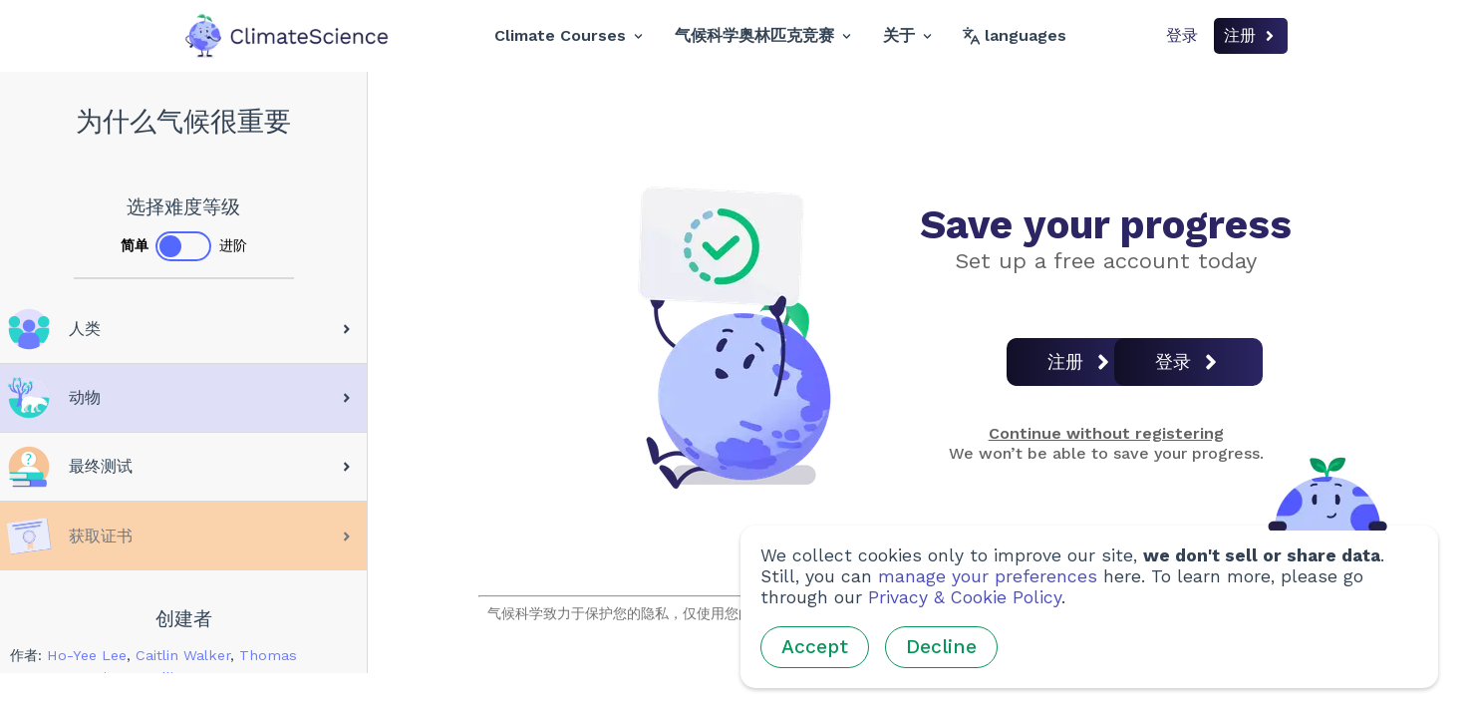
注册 (1251, 35)
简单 (134, 245)
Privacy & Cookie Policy (964, 597)
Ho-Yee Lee (87, 655)
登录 (1182, 35)
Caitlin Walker (183, 655)
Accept (814, 646)
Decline (941, 646)
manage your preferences (987, 576)
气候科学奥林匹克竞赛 (763, 35)
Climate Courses (568, 35)
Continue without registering (1106, 433)
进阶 (233, 245)
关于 (907, 35)
